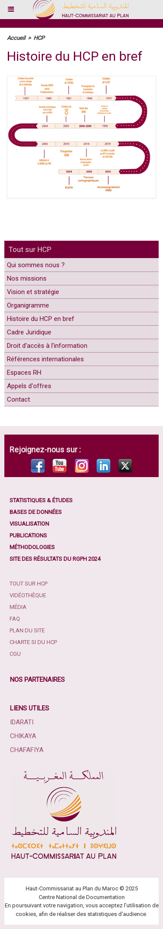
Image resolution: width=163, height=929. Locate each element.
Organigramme (28, 305)
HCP (38, 38)
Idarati (21, 722)
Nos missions (27, 278)
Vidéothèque (28, 595)
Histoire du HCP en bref (40, 319)
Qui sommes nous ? (36, 265)
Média (18, 607)
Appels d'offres (29, 386)
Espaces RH (24, 372)
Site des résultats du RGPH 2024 (55, 559)
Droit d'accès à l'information (47, 346)
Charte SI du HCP (33, 642)
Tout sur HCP (30, 249)
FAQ (15, 618)
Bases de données (36, 512)
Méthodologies (32, 547)
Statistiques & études (41, 500)
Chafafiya (26, 750)
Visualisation (29, 523)
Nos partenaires (37, 680)
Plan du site (27, 630)
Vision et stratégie (33, 292)
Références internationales (45, 359)
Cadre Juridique (29, 332)
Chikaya (23, 736)
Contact (18, 399)
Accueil (16, 38)
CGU (15, 654)
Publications (28, 535)
